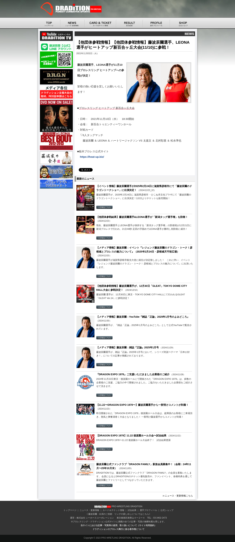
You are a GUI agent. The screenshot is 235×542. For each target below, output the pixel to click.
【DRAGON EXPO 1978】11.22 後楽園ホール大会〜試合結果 (131, 435)
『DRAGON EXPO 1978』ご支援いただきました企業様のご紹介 (133, 374)
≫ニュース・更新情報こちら (177, 495)
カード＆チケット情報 (113, 510)
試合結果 (132, 510)
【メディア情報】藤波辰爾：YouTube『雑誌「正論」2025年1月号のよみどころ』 (143, 316)
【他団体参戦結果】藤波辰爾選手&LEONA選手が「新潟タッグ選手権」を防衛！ (142, 217)
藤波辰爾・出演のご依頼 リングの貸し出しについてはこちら (118, 514)
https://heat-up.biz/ (92, 156)
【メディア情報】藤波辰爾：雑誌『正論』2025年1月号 (128, 347)
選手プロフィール (148, 510)
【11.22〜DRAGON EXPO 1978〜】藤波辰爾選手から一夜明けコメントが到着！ (142, 404)
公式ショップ (166, 510)
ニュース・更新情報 (89, 510)
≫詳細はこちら (104, 207)
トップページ (69, 510)
